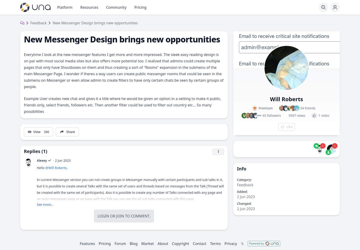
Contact (199, 243)
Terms (215, 243)
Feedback (38, 22)
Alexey (42, 160)
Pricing (105, 243)
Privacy (231, 243)
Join (120, 216)
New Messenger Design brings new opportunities (95, 22)
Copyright (180, 243)
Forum (120, 243)
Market (147, 243)
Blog (134, 243)
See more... (45, 204)
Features (87, 243)
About (163, 243)
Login (103, 216)
